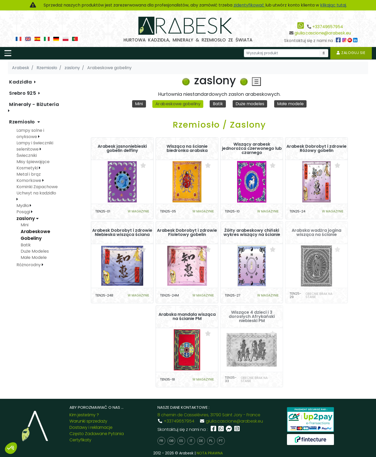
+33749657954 (327, 27)
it (191, 440)
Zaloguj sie (351, 52)
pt (221, 440)
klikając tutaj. (333, 5)
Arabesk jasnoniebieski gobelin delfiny (122, 148)
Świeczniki (26, 155)
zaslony (26, 218)
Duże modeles (250, 104)
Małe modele (290, 104)
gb (171, 440)
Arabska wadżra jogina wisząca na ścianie (316, 232)
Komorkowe (29, 180)
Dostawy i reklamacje (91, 427)
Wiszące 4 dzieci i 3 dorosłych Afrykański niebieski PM (252, 316)
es (181, 440)
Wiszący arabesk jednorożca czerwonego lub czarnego (252, 148)
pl (211, 440)
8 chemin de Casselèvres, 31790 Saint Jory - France (208, 415)
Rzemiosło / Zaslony (219, 124)
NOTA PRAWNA (210, 453)
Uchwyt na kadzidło (36, 193)
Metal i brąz (28, 174)
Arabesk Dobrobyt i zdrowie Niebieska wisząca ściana (122, 232)
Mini (139, 104)
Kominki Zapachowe (37, 187)
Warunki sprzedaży (88, 421)
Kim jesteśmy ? (84, 415)
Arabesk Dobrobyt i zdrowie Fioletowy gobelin (187, 232)
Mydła (23, 206)
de (201, 440)
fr (161, 440)
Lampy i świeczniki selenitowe (34, 146)
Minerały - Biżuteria (34, 104)
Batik (218, 104)
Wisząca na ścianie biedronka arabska (187, 148)
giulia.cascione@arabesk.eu (323, 33)
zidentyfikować (249, 5)
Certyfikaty (80, 440)
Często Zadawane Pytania (96, 434)
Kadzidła (21, 82)
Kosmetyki (27, 168)
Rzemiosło (22, 121)
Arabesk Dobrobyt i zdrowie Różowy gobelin (316, 148)
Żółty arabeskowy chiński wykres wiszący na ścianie (252, 232)
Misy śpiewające (33, 162)
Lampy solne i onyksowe (30, 133)
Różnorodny (29, 265)
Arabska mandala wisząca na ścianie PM (187, 316)
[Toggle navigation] (7, 53)
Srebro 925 (23, 93)
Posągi (23, 212)
